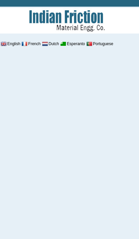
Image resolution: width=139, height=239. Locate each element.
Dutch (50, 44)
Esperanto (72, 44)
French (30, 44)
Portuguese (99, 44)
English (10, 44)
